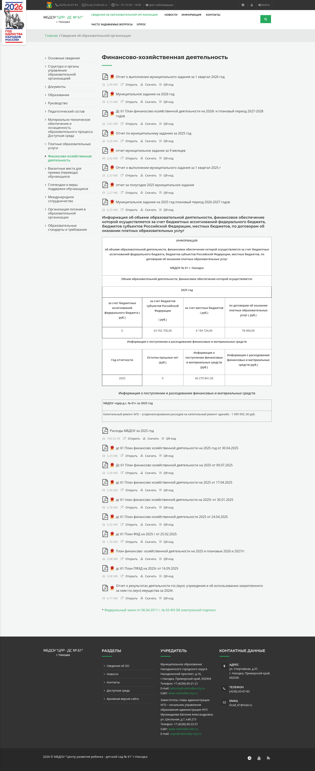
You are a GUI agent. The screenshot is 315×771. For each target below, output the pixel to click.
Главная (51, 35)
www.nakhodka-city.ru (182, 693)
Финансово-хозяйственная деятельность (70, 158)
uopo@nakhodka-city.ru (185, 734)
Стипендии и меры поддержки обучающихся (68, 186)
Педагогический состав (66, 111)
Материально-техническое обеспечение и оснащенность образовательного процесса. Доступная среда (70, 127)
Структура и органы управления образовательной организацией (63, 72)
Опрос (141, 24)
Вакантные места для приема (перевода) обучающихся (64, 172)
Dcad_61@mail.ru (240, 705)
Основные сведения (64, 58)
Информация (192, 14)
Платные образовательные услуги (69, 146)
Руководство (58, 103)
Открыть (131, 84)
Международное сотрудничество (61, 199)
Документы (57, 86)
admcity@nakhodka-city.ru (187, 688)
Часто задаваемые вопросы (112, 24)
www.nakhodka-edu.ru (183, 729)
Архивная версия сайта (123, 699)
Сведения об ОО (118, 666)
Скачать (150, 84)
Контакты (213, 14)
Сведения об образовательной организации (125, 14)
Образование (58, 95)
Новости (171, 14)
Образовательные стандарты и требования (67, 227)
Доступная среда (118, 690)
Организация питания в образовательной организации (67, 213)
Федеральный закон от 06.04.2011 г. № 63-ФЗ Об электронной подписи (159, 610)
